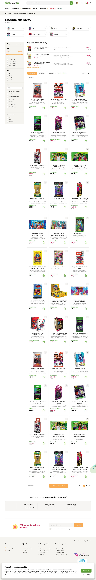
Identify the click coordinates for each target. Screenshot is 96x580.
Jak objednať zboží (27, 549)
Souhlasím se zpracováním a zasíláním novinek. (65, 529)
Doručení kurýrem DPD (61, 554)
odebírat (79, 525)
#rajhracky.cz (82, 554)
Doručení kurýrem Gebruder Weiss (60, 549)
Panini (10, 94)
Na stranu (84, 73)
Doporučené (32, 73)
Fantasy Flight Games (13, 91)
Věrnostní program (27, 547)
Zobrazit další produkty (34, 67)
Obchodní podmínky (11, 547)
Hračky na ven (26, 8)
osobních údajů (66, 529)
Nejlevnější (42, 73)
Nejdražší (51, 73)
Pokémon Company (13, 96)
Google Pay (42, 552)
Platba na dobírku (44, 547)
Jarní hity (59, 8)
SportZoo (10, 99)
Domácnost (44, 8)
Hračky (7, 8)
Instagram (82, 557)
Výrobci (25, 551)
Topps (10, 101)
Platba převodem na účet (45, 549)
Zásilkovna (58, 556)
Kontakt (25, 552)
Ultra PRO (11, 104)
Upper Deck (11, 107)
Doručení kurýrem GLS (61, 547)
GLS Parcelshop (60, 552)
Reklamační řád (10, 549)
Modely (35, 8)
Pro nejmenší (16, 8)
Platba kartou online (44, 551)
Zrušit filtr (19, 44)
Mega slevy (52, 8)
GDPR (8, 551)
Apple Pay (42, 554)
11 (89, 486)
